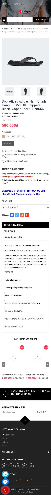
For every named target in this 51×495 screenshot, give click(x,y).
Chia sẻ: (5, 215)
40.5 (13, 136)
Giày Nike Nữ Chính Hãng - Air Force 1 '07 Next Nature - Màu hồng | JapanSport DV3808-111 (13, 375)
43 (23, 136)
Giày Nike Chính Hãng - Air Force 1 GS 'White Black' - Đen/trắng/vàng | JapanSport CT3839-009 (37, 375)
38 (3, 136)
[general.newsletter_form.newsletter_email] (17, 412)
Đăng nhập (6, 4)
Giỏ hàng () (41, 20)
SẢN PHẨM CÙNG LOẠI (25, 339)
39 (8, 136)
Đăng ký (17, 4)
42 (18, 136)
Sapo (31, 492)
